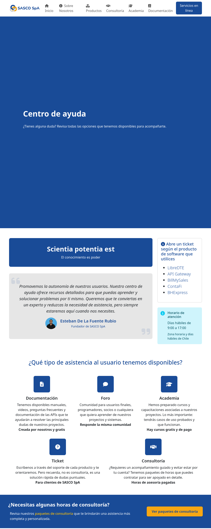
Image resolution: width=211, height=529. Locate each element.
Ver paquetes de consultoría (175, 511)
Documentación (160, 8)
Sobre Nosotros (66, 8)
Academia (136, 8)
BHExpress (178, 292)
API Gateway (179, 274)
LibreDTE (176, 267)
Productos (94, 8)
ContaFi (175, 286)
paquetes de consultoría (54, 513)
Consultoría (115, 8)
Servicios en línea (189, 8)
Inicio (49, 8)
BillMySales (178, 280)
